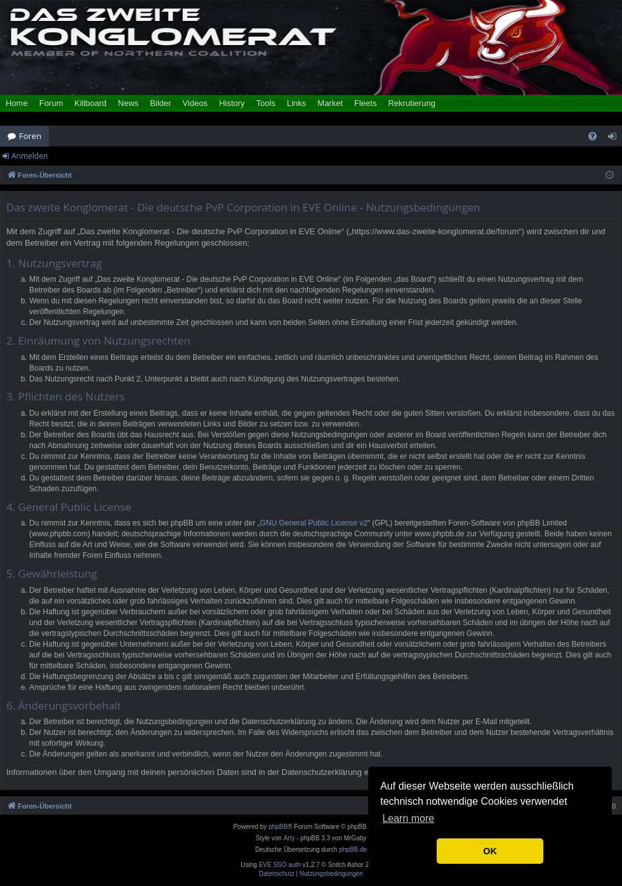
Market (330, 103)
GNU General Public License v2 (313, 523)
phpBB (278, 826)
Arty (289, 838)
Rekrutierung (411, 103)
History (231, 103)
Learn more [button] (408, 818)
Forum (51, 103)
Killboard (90, 103)
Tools (265, 103)
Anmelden (29, 155)
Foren (30, 136)
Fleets (365, 103)
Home (17, 103)
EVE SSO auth (280, 865)
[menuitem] (592, 136)
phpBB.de (353, 849)
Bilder (160, 103)
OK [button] (490, 851)
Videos (195, 103)
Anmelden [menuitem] (615, 138)
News (128, 103)
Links (296, 103)
